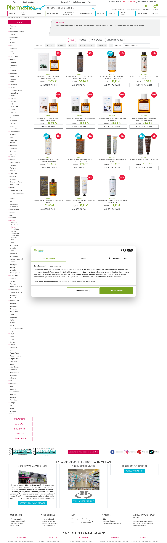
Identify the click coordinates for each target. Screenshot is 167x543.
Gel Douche (15, 225)
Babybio (84, 541)
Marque (101, 45)
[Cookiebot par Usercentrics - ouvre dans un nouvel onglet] (123, 250)
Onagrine (13, 317)
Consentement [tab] (49, 258)
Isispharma (14, 204)
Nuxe (12, 314)
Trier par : (118, 45)
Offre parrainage (17, 523)
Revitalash (13, 347)
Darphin (13, 109)
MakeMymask (15, 273)
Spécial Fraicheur (128, 2)
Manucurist (14, 276)
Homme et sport (124, 13)
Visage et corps (23, 13)
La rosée (13, 248)
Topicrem (13, 394)
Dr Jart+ (13, 134)
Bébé (39, 14)
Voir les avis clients (135, 471)
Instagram (130, 452)
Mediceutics (14, 281)
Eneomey (13, 148)
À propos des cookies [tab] (118, 258)
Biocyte (12, 59)
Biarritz (12, 54)
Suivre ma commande (18, 521)
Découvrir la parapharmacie (32, 503)
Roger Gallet (14, 359)
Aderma (13, 26)
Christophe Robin (16, 90)
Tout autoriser (117, 291)
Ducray (12, 137)
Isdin (11, 201)
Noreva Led (14, 301)
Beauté (12, 14)
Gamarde (13, 174)
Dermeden (13, 121)
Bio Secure (14, 57)
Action (49, 45)
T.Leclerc (13, 383)
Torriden (13, 397)
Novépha (13, 303)
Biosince (13, 71)
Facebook (116, 452)
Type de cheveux (86, 45)
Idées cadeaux (19, 439)
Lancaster (13, 254)
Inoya (12, 196)
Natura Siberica (16, 292)
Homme (13, 227)
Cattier (12, 82)
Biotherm (13, 73)
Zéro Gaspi (142, 2)
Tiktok (154, 452)
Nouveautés (114, 2)
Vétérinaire (142, 14)
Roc (11, 350)
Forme (60, 45)
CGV (104, 519)
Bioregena (13, 65)
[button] (146, 8)
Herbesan (144, 541)
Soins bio (20, 434)
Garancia (13, 176)
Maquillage (15, 229)
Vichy (12, 408)
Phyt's (12, 336)
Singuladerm (14, 372)
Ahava (12, 29)
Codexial (13, 101)
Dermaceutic (14, 115)
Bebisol (91, 541)
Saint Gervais (14, 367)
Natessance (14, 289)
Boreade (13, 79)
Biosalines (13, 68)
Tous (72, 40)
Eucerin (12, 157)
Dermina (13, 123)
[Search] (68, 7)
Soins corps (15, 235)
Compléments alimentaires (68, 13)
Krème (12, 243)
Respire (13, 345)
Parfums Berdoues (16, 328)
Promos (155, 14)
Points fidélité (15, 525)
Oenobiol (125, 541)
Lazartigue (14, 256)
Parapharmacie (86, 14)
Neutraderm (14, 298)
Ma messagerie (16, 519)
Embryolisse (14, 145)
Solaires (14, 237)
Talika (12, 386)
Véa (11, 405)
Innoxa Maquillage (17, 193)
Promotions (19, 419)
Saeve (12, 364)
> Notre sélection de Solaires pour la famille (76, 2)
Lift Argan (13, 264)
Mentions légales (109, 521)
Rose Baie (13, 362)
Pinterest (142, 452)
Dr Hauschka (15, 132)
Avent (78, 541)
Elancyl (12, 143)
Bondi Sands (14, 76)
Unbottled (13, 400)
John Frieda (14, 209)
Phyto (12, 339)
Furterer (13, 168)
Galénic (13, 171)
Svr (11, 381)
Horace (13, 187)
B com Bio (13, 48)
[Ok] (94, 7)
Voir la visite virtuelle (83, 501)
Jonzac (12, 212)
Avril (11, 45)
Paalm (12, 325)
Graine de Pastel (16, 182)
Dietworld (13, 129)
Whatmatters (14, 414)
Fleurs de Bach (15, 162)
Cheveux (14, 223)
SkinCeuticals (14, 375)
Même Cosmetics (16, 287)
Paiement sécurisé (48, 519)
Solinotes (13, 378)
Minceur (112, 14)
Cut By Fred (14, 107)
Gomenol (13, 179)
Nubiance (13, 309)
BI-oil (11, 51)
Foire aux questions (48, 525)
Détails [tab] (83, 258)
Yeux (12, 240)
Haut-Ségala (14, 185)
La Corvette (14, 245)
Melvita (13, 284)
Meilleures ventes (115, 40)
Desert (12, 126)
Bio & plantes (52, 14)
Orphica (13, 320)
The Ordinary (14, 392)
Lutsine (12, 267)
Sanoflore (13, 370)
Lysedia (13, 270)
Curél (11, 104)
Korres (25, 17)
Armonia (13, 40)
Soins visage (15, 233)
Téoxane (13, 389)
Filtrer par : (39, 45)
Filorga (12, 159)
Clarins (12, 96)
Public (71, 45)
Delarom (13, 112)
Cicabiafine (14, 93)
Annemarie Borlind (17, 32)
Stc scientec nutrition (113, 541)
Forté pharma (135, 541)
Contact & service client (50, 523)
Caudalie (13, 85)
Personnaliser (83, 291)
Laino (12, 251)
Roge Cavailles (15, 356)
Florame (13, 165)
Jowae (12, 215)
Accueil (10, 17)
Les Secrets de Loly (17, 259)
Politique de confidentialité (112, 523)
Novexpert (13, 306)
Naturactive (153, 541)
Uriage (12, 403)
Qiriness (12, 342)
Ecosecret (13, 140)
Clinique (13, 98)
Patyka (12, 331)
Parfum (13, 231)
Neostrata (13, 295)
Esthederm (13, 154)
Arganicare (14, 37)
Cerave (12, 87)
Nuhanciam (14, 312)
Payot (12, 334)
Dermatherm (14, 118)
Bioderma (13, 62)
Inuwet (12, 198)
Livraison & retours (48, 521)
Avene (12, 43)
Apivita (12, 34)
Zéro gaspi (19, 424)
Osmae (12, 323)
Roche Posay (14, 353)
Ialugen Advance (16, 190)
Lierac (12, 262)
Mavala (13, 278)
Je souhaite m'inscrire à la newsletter (83, 452)
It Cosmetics (14, 207)
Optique (100, 14)
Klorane (13, 218)
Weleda (13, 411)
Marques (152, 2)
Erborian (13, 151)
